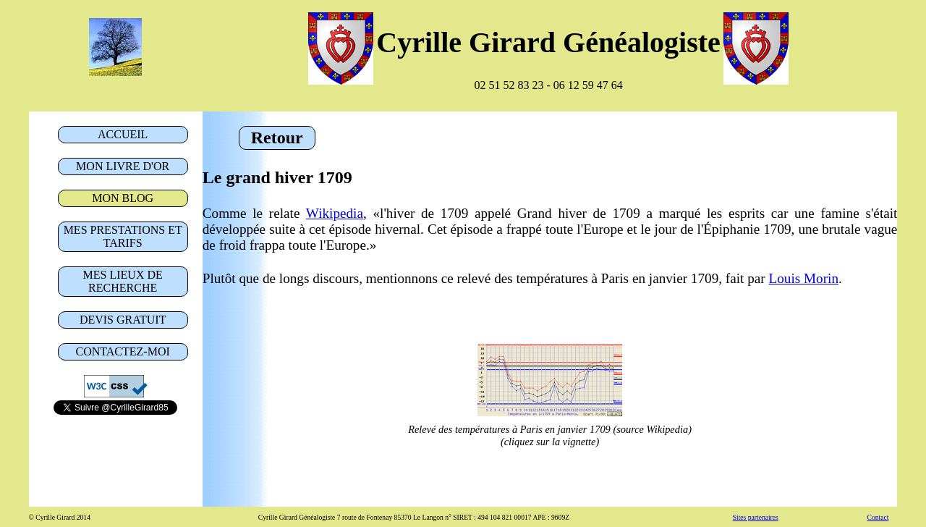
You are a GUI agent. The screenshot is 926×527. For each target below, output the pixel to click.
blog (122, 198)
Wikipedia (334, 213)
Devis (123, 319)
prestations (123, 236)
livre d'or (122, 166)
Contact (123, 351)
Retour (277, 137)
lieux (123, 281)
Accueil (123, 134)
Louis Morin (803, 278)
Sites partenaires (755, 517)
